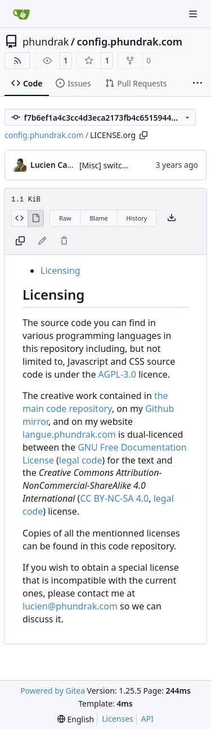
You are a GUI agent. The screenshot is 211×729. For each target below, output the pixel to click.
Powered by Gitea (52, 690)
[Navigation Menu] (194, 13)
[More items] (197, 83)
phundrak (46, 41)
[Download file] (172, 218)
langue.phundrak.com (69, 434)
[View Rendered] (36, 218)
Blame (98, 218)
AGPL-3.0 (117, 374)
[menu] (75, 719)
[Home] (21, 14)
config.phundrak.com (129, 41)
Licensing (60, 270)
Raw (65, 218)
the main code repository (95, 402)
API (147, 718)
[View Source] (19, 218)
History (136, 218)
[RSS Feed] (17, 60)
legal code (80, 460)
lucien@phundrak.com (70, 606)
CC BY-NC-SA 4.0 (114, 498)
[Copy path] (143, 135)
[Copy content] (20, 241)
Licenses (117, 718)
